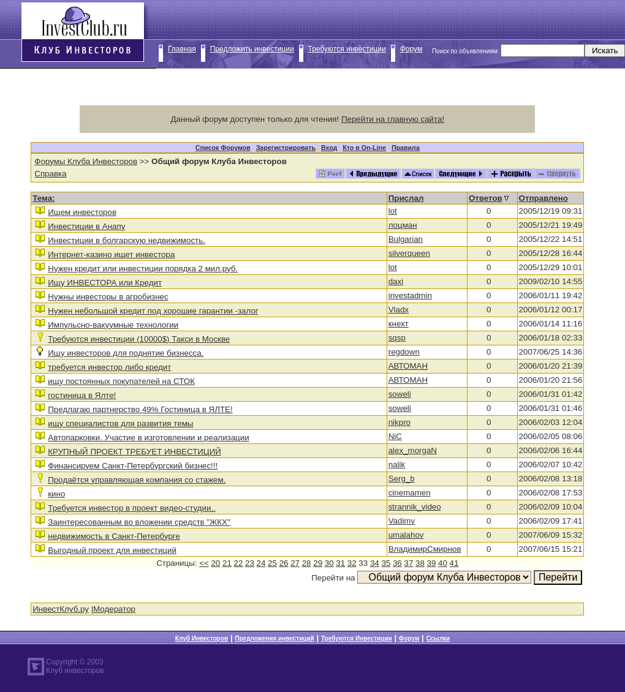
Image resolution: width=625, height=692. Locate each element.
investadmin (410, 295)
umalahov (406, 535)
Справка (50, 173)
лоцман (402, 225)
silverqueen (409, 253)
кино (56, 493)
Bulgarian (405, 239)
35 (385, 563)
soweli (399, 394)
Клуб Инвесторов (201, 638)
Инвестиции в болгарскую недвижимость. (126, 240)
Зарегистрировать (286, 147)
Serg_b (401, 478)
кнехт (398, 323)
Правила (406, 147)
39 (431, 563)
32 (352, 563)
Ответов (485, 198)
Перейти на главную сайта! (392, 119)
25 (272, 563)
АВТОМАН (408, 365)
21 (227, 563)
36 (397, 563)
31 (340, 563)
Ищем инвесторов (82, 212)
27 (295, 563)
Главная (182, 49)
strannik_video (414, 506)
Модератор (114, 609)
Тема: (43, 198)
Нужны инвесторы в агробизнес (108, 296)
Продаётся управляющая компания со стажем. (136, 479)
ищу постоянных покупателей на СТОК (121, 381)
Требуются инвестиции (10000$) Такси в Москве (139, 339)
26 (284, 563)
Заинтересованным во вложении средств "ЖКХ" (139, 522)
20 (215, 563)
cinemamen (409, 492)
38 (420, 563)
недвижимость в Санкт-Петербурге (114, 536)
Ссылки (438, 638)
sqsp (397, 337)
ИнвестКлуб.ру (60, 609)
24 (261, 563)
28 (306, 563)
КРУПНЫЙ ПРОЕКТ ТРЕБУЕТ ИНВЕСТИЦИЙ (134, 451)
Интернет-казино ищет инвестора (111, 254)
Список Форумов (223, 147)
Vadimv (401, 520)
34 (374, 563)
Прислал (406, 198)
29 (317, 563)
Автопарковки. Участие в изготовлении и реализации (148, 437)
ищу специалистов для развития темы (120, 423)
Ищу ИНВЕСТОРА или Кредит (105, 282)
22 (238, 563)
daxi (395, 281)
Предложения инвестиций (274, 638)
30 (329, 563)
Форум (411, 49)
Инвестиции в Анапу (86, 226)
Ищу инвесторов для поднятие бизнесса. (125, 353)
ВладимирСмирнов (424, 549)
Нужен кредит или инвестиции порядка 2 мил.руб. (143, 268)
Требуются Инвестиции (356, 638)
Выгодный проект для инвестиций (112, 550)
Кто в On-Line (364, 147)
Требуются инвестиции (347, 49)
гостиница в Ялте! (82, 395)
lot (392, 211)
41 (454, 563)
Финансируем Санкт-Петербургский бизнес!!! (133, 465)
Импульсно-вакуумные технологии (113, 324)
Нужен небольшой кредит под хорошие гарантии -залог (153, 310)
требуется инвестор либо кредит (109, 367)
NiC (395, 436)
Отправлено (543, 198)
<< (204, 563)
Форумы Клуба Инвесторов (85, 161)
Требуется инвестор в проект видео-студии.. (132, 508)
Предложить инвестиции (252, 49)
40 (442, 563)
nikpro (399, 422)
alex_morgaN (412, 450)
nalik (396, 464)
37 (408, 563)
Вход (329, 147)
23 (249, 563)
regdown (404, 351)
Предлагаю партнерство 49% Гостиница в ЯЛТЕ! (140, 409)
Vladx (398, 309)
